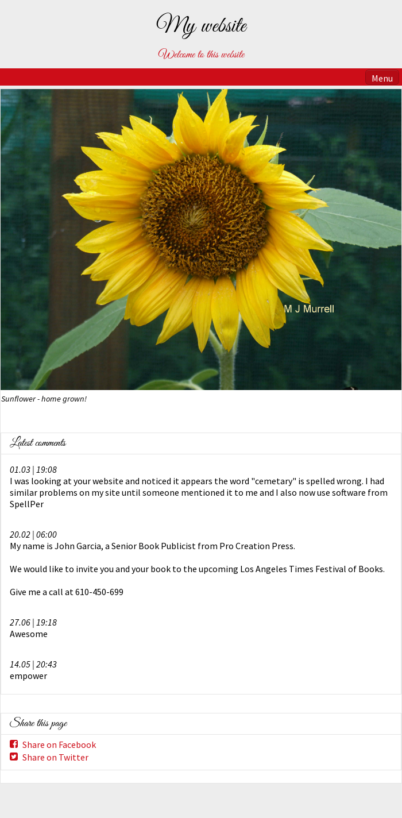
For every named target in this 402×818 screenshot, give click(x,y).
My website (201, 27)
